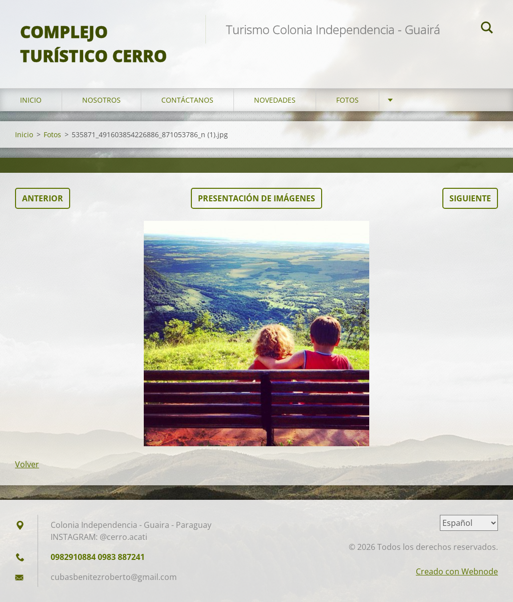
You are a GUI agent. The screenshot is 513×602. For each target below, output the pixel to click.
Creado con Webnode (457, 571)
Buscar (487, 29)
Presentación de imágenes (256, 198)
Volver (27, 464)
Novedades (275, 100)
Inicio (31, 100)
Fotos (347, 100)
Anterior (42, 198)
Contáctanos (187, 100)
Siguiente (470, 198)
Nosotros (101, 100)
